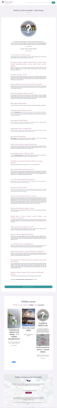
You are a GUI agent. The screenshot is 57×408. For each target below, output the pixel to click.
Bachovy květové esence (35, 398)
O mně (24, 397)
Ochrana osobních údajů (40, 397)
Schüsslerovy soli (41, 398)
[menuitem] (27, 3)
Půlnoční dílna (15, 398)
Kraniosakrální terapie (21, 398)
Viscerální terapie (25, 399)
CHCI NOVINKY (28, 392)
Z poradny (41, 304)
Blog (33, 397)
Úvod (14, 397)
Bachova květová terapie (27, 398)
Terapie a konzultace (18, 397)
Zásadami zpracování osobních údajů (31, 390)
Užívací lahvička (13, 138)
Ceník (22, 397)
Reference (26, 397)
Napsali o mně (30, 397)
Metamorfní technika (31, 399)
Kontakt (35, 397)
